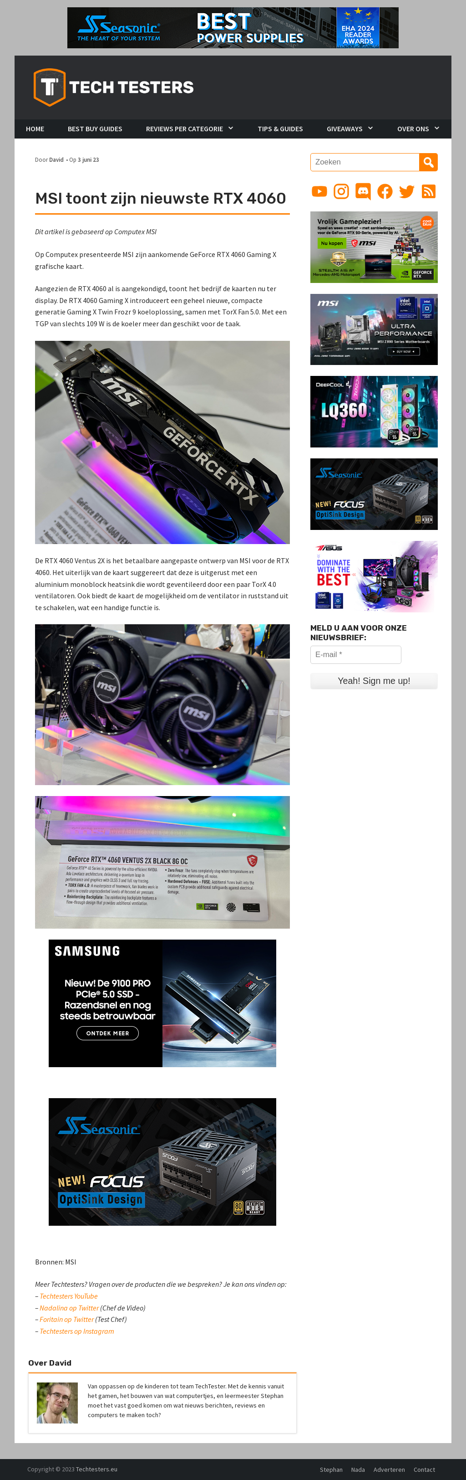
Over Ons (413, 128)
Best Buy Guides (95, 128)
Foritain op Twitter (67, 1319)
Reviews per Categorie (184, 128)
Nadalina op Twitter (69, 1307)
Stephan (331, 1469)
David (56, 159)
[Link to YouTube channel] (319, 191)
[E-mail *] (355, 655)
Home (35, 128)
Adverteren (389, 1469)
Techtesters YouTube (69, 1295)
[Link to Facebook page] (385, 191)
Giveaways (345, 128)
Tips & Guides (280, 128)
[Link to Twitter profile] (407, 191)
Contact (424, 1469)
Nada (358, 1469)
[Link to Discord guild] (363, 191)
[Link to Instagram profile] (341, 191)
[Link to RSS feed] (429, 191)
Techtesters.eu (96, 1469)
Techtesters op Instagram (77, 1331)
